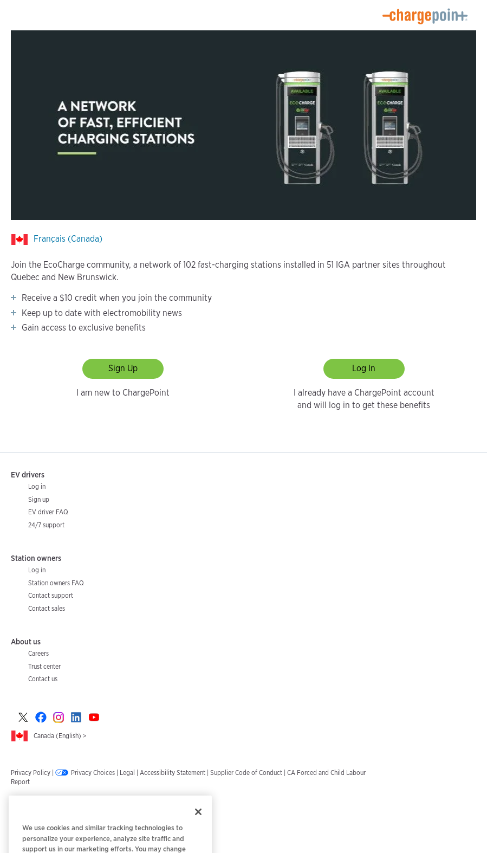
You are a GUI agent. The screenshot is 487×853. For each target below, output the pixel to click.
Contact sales (46, 608)
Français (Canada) (68, 239)
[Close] (198, 822)
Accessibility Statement (172, 772)
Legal (127, 772)
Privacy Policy (30, 772)
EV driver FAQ (48, 512)
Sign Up (123, 368)
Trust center (44, 666)
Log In (363, 368)
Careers (38, 653)
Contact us (42, 679)
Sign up (38, 499)
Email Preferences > (38, 803)
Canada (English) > (60, 736)
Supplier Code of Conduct (246, 772)
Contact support (50, 595)
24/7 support (46, 525)
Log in (37, 486)
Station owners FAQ (56, 583)
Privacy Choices (93, 772)
